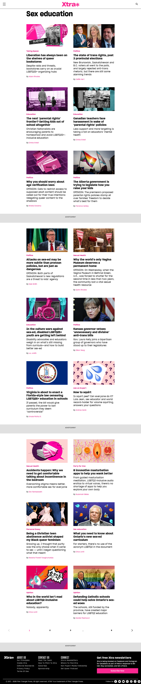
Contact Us (43, 657)
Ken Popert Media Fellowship (74, 666)
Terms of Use (23, 671)
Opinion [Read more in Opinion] (29, 593)
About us (21, 657)
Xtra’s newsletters (69, 660)
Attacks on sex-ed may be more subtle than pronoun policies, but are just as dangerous (43, 264)
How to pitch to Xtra (47, 663)
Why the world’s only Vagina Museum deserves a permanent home (92, 263)
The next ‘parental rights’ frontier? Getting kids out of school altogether (45, 121)
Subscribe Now (117, 671)
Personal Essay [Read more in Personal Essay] (33, 529)
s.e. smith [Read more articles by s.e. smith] (33, 353)
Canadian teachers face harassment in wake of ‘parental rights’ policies (89, 121)
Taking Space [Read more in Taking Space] (32, 51)
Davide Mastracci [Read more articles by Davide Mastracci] (83, 618)
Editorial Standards (25, 666)
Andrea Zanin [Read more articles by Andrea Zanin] (81, 410)
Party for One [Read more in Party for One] (79, 466)
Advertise (42, 666)
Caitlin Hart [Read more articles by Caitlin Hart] (80, 79)
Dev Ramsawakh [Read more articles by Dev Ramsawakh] (35, 492)
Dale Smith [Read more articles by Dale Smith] (33, 284)
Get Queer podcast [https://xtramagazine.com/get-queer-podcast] (69, 669)
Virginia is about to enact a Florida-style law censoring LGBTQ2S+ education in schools (47, 395)
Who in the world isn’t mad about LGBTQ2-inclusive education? (44, 600)
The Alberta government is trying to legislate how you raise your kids (91, 185)
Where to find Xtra (69, 663)
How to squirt (82, 392)
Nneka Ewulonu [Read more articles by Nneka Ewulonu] (35, 206)
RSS (139, 681)
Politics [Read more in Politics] (76, 51)
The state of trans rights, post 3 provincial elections (93, 57)
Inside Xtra (22, 663)
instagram (127, 681)
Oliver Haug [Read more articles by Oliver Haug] (80, 350)
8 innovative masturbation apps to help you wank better (93, 472)
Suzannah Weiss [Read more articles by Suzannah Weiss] (82, 494)
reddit (135, 681)
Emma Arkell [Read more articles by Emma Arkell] (34, 143)
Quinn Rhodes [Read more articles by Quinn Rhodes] (81, 290)
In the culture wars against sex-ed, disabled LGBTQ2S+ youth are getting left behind (46, 332)
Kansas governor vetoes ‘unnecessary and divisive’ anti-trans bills (91, 332)
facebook (115, 681)
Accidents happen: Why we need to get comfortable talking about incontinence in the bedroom (46, 475)
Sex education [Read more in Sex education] (79, 529)
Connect (65, 657)
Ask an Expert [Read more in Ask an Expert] (79, 388)
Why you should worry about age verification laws (45, 183)
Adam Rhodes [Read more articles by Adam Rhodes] (34, 77)
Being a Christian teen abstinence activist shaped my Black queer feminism (44, 537)
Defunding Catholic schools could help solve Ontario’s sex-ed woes (93, 600)
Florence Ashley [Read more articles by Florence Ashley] (82, 206)
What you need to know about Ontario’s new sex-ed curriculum (93, 537)
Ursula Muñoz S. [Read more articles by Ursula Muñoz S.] (35, 416)
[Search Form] (136, 4)
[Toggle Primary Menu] (4, 4)
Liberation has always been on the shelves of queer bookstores (46, 58)
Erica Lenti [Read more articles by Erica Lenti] (80, 552)
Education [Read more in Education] (31, 114)
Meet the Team (45, 660)
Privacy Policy (23, 669)
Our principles (23, 660)
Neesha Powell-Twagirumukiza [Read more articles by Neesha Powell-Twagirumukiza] (41, 558)
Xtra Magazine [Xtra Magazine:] (9, 658)
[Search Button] (136, 4)
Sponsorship (43, 669)
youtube (123, 681)
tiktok (131, 681)
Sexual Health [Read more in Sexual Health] (79, 255)
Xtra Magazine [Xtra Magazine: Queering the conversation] (70, 4)
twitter (119, 681)
